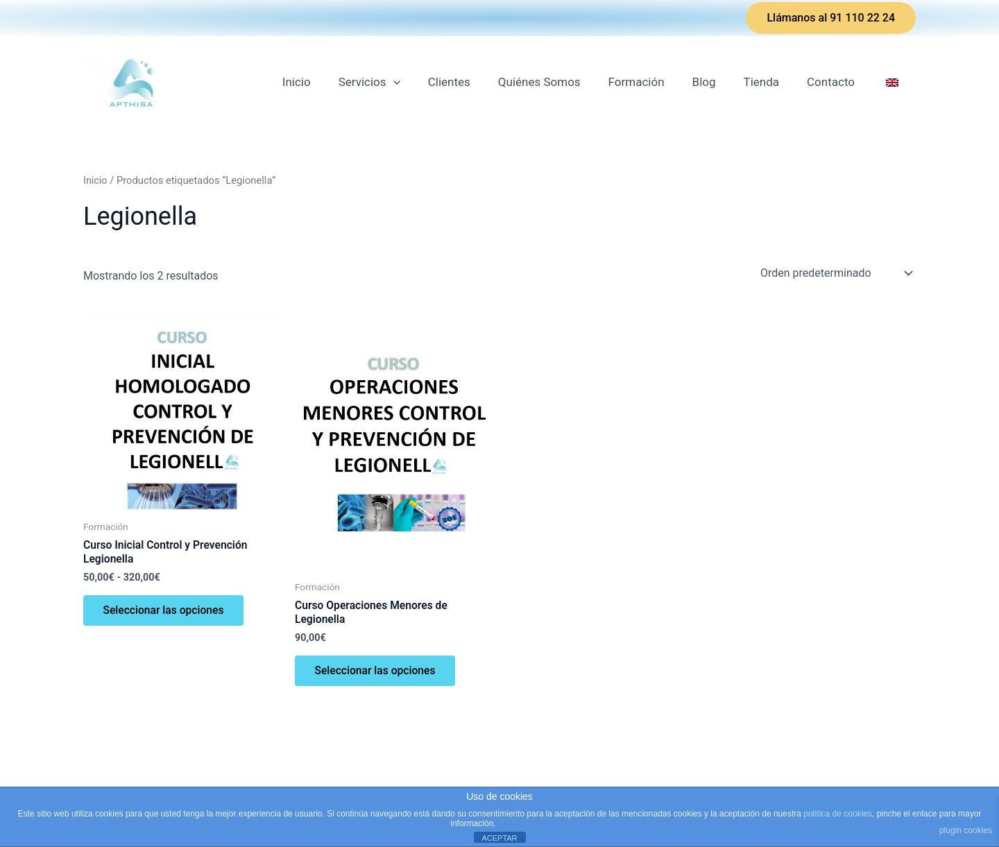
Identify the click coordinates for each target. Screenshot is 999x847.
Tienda (772, 82)
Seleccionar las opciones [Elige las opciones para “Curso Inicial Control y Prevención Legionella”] (166, 611)
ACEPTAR (499, 838)
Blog (719, 82)
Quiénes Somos (562, 82)
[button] (831, 18)
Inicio (332, 82)
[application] (425, 82)
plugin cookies (965, 830)
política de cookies (837, 814)
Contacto (837, 82)
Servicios (401, 82)
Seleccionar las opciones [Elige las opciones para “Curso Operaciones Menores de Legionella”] (377, 671)
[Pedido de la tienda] (835, 272)
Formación (655, 82)
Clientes (476, 82)
